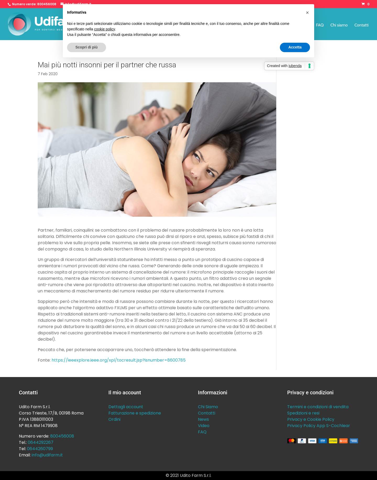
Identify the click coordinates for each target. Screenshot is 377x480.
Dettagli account (125, 407)
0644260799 (40, 449)
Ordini (114, 419)
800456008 (46, 4)
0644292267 (40, 442)
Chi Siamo (208, 407)
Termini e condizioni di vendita (317, 407)
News (203, 419)
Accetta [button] (295, 47)
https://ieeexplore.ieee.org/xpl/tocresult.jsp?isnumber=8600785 (119, 360)
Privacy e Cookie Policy (310, 419)
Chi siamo (339, 25)
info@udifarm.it (47, 455)
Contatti (361, 25)
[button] (307, 12)
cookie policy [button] (104, 29)
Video (203, 426)
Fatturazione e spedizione (134, 413)
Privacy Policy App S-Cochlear (318, 426)
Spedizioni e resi (303, 413)
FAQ (320, 25)
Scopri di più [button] (86, 47)
